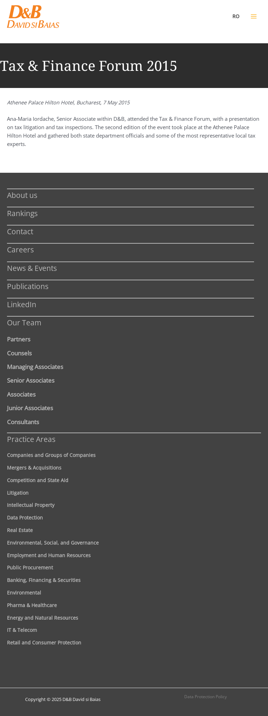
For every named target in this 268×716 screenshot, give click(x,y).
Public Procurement (30, 567)
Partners (18, 339)
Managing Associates (35, 366)
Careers (20, 249)
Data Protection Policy (205, 697)
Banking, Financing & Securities (44, 580)
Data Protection (25, 517)
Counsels (19, 353)
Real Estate (20, 530)
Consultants (23, 422)
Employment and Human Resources (49, 555)
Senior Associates (30, 380)
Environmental (24, 592)
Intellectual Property (30, 505)
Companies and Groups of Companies (51, 455)
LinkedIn (21, 304)
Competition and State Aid (37, 480)
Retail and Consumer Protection (44, 642)
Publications (28, 286)
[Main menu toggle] (253, 16)
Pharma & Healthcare (32, 605)
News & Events (32, 268)
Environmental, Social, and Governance (53, 542)
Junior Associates (30, 408)
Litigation (18, 492)
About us (22, 195)
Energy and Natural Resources (42, 617)
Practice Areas (31, 439)
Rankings (22, 213)
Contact (20, 231)
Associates (21, 394)
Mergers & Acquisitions (34, 467)
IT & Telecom (22, 630)
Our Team (24, 322)
